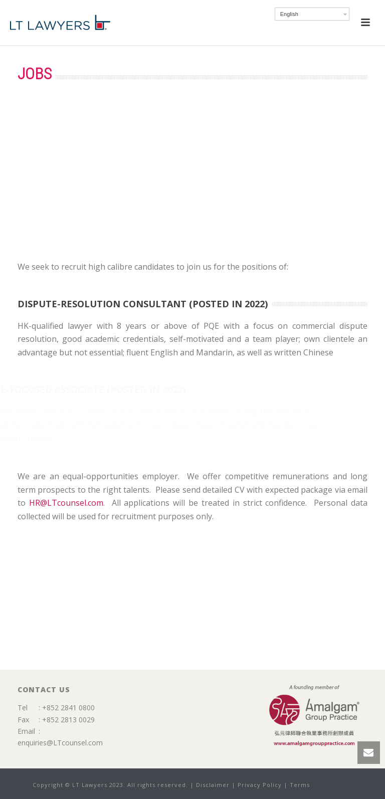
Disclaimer (213, 784)
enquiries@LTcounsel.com (60, 742)
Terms (300, 784)
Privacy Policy (260, 784)
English (289, 14)
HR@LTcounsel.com (66, 502)
